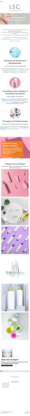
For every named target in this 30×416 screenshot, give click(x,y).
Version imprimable (4, 411)
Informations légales (15, 376)
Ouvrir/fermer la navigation (15, 1)
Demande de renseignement (7, 365)
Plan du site (10, 411)
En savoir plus (6, 155)
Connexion (27, 411)
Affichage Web (27, 412)
